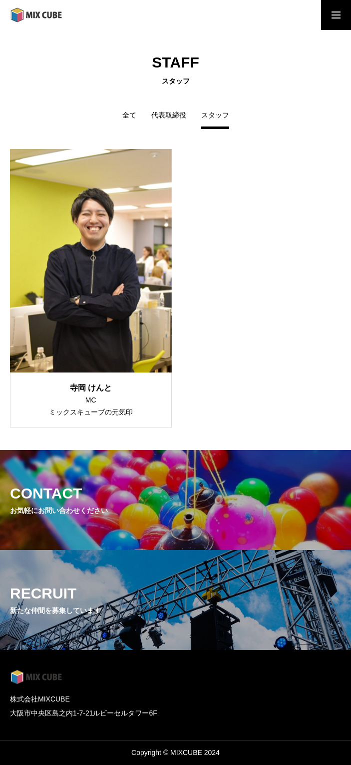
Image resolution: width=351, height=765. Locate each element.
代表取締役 (168, 115)
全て (129, 115)
